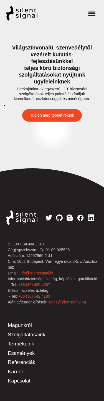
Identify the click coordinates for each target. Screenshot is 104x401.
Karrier (15, 371)
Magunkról (20, 325)
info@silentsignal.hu (37, 273)
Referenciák (21, 362)
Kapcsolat (19, 381)
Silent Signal (27, 13)
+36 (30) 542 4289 (34, 296)
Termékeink (21, 344)
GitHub (59, 217)
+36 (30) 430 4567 (34, 284)
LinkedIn (91, 217)
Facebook (80, 217)
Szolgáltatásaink (26, 334)
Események (21, 353)
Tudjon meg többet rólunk (52, 115)
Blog (70, 217)
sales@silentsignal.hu (67, 302)
